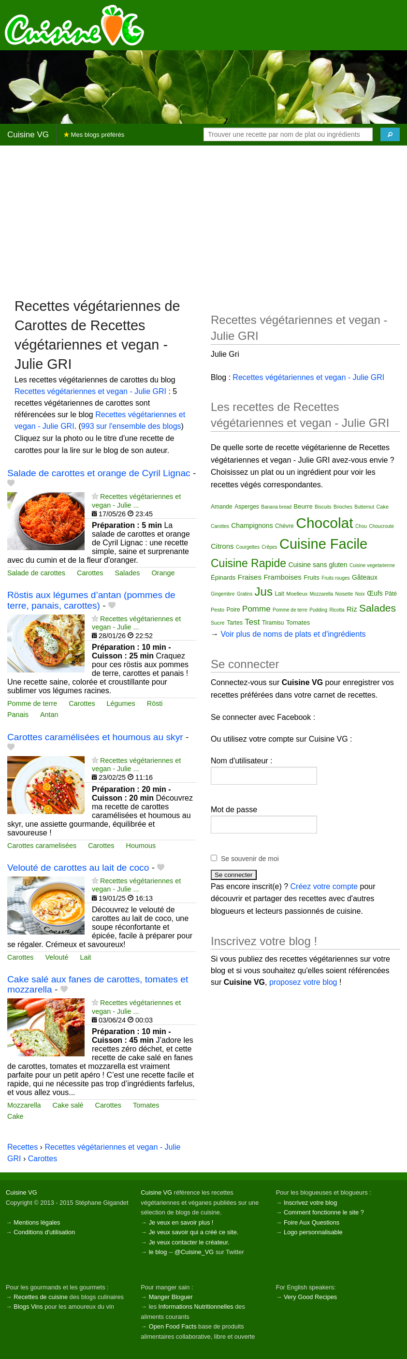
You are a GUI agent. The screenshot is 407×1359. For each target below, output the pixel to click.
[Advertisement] (203, 221)
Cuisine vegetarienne (372, 565)
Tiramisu (273, 622)
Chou (361, 526)
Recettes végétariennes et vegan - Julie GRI (90, 391)
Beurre (303, 506)
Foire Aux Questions (311, 1222)
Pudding (318, 610)
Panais (18, 714)
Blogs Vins (28, 1306)
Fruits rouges (335, 578)
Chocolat (324, 523)
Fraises (250, 577)
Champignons (252, 525)
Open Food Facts (173, 1326)
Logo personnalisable (313, 1232)
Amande (222, 506)
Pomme (256, 609)
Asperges (246, 506)
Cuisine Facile (323, 544)
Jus (264, 591)
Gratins (244, 594)
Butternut (364, 507)
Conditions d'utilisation (44, 1232)
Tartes (235, 622)
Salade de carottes (36, 573)
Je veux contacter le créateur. (189, 1242)
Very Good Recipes (310, 1297)
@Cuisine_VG (194, 1252)
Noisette (344, 594)
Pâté (391, 593)
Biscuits (323, 507)
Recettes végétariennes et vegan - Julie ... (136, 501)
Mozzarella (24, 1105)
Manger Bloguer (171, 1297)
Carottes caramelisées (41, 845)
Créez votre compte (324, 886)
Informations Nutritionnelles (196, 1306)
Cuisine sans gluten (317, 565)
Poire (233, 609)
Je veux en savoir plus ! (181, 1222)
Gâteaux (365, 577)
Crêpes (269, 547)
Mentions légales (37, 1222)
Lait (85, 957)
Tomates (146, 1105)
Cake (15, 1116)
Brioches (343, 507)
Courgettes (248, 547)
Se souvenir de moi (250, 858)
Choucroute (381, 526)
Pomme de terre (32, 703)
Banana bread (276, 507)
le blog (158, 1252)
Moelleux (296, 594)
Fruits (312, 577)
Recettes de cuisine (41, 1297)
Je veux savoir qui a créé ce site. (194, 1232)
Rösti (155, 703)
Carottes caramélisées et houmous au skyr (95, 737)
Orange (162, 573)
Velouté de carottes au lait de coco (78, 867)
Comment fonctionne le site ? (324, 1212)
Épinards (223, 577)
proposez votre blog (303, 982)
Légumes (121, 703)
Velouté (56, 957)
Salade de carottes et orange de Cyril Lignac (98, 473)
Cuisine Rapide (248, 563)
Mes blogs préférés (94, 134)
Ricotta (336, 610)
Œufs (375, 593)
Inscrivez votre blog (310, 1202)
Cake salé (68, 1105)
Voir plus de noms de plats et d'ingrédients (292, 634)
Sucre (218, 623)
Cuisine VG (28, 134)
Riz (352, 609)
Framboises (282, 577)
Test (252, 622)
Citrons (222, 546)
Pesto (217, 610)
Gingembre (222, 594)
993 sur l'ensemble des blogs (131, 426)
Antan (49, 714)
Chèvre (284, 526)
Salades (127, 573)
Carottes (90, 573)
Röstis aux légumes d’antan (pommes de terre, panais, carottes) (91, 600)
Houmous (141, 845)
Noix (360, 594)
